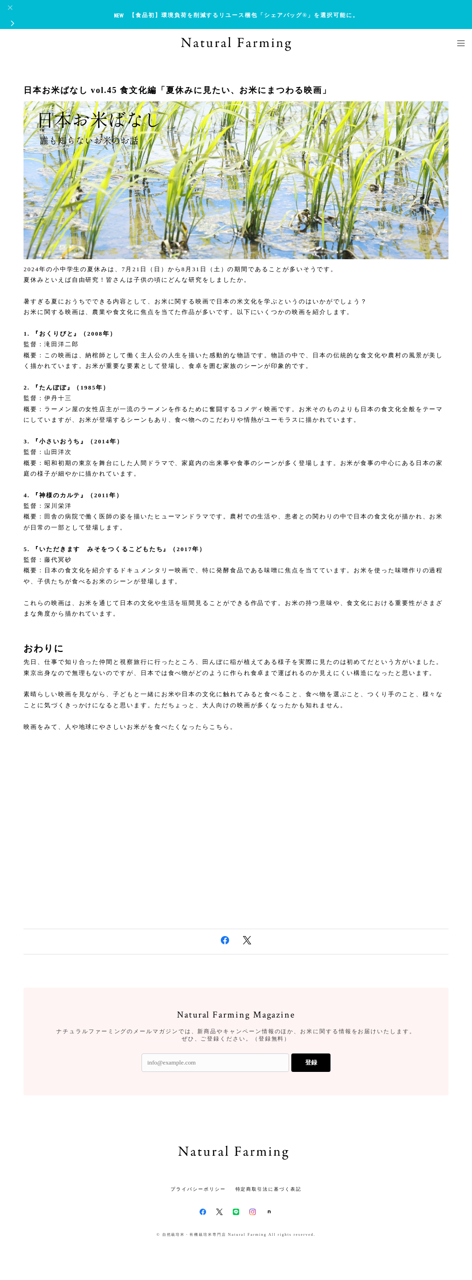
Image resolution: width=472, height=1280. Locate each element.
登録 (311, 1062)
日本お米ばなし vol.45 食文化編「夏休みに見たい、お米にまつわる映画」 (177, 90)
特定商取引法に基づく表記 (268, 1189)
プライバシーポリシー (198, 1189)
